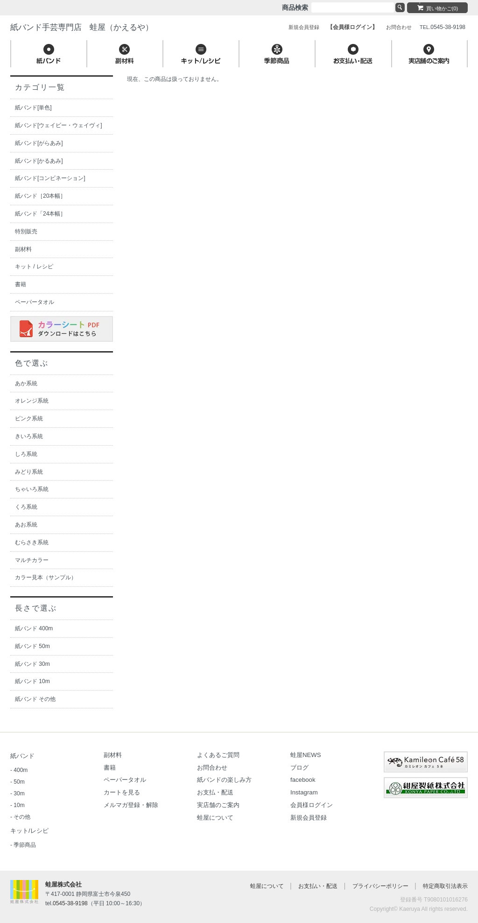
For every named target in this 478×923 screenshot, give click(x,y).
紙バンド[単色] (33, 107)
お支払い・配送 (317, 886)
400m (21, 770)
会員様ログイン (311, 804)
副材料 (23, 249)
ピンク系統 (29, 418)
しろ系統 (26, 454)
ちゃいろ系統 (32, 489)
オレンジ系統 (32, 400)
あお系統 (26, 524)
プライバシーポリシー (380, 886)
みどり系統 (29, 472)
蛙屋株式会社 (63, 884)
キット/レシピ (29, 830)
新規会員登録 (308, 817)
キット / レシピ (34, 266)
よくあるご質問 (218, 754)
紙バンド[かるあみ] (39, 161)
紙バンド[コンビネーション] (50, 178)
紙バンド (22, 755)
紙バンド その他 (35, 699)
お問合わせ (212, 767)
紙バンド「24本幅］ (40, 213)
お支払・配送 (215, 792)
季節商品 (25, 845)
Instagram (304, 792)
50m (19, 782)
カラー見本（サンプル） (46, 577)
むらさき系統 (32, 542)
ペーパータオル (34, 302)
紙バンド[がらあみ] (39, 143)
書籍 (20, 284)
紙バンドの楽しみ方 (224, 779)
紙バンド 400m (34, 628)
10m (19, 805)
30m (19, 793)
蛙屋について (215, 817)
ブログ (299, 767)
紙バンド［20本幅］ (40, 196)
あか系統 (26, 383)
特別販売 (26, 231)
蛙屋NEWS (305, 754)
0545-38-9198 (70, 903)
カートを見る (122, 792)
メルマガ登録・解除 (131, 804)
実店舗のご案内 (218, 804)
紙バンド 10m (32, 681)
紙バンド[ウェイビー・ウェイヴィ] (58, 125)
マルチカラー (32, 560)
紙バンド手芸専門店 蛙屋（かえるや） (81, 27)
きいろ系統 (29, 436)
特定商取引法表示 (445, 886)
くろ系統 (26, 507)
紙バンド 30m (32, 664)
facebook (303, 779)
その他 (22, 817)
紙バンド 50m (32, 646)
